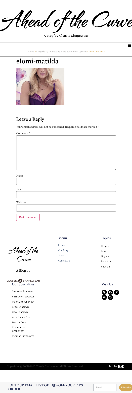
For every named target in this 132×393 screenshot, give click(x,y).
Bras (103, 251)
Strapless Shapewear (23, 291)
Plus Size (106, 260)
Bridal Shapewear (21, 306)
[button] (129, 45)
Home (31, 52)
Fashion (105, 265)
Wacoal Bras (19, 320)
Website (21, 202)
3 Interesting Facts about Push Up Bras (67, 52)
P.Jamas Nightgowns (23, 333)
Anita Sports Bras (21, 315)
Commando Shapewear (18, 327)
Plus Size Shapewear (23, 301)
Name (19, 176)
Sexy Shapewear (20, 310)
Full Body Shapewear (23, 296)
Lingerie (40, 52)
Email (19, 189)
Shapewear (107, 246)
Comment (23, 133)
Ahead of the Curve (66, 19)
